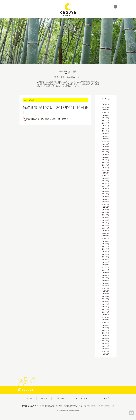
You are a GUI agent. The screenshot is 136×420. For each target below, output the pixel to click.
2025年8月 (105, 118)
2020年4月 (105, 283)
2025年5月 (105, 126)
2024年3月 (105, 162)
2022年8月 (105, 212)
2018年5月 (105, 336)
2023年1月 (105, 199)
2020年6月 (105, 278)
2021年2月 (105, 259)
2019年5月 (105, 304)
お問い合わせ (61, 398)
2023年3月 (105, 194)
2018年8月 (105, 328)
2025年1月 (105, 136)
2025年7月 (105, 120)
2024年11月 (106, 141)
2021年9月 (105, 241)
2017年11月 (106, 351)
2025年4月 (105, 128)
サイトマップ (104, 398)
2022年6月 (105, 217)
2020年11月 (106, 265)
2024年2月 (105, 165)
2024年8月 (105, 149)
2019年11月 (106, 288)
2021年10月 (106, 238)
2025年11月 (106, 110)
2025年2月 (105, 133)
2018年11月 (106, 320)
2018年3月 (105, 341)
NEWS (29, 398)
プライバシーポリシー (82, 398)
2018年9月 (105, 325)
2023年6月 (105, 186)
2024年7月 (105, 152)
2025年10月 (106, 112)
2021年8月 (105, 244)
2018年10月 (106, 322)
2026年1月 (105, 105)
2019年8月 (105, 296)
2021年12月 (106, 233)
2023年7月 (105, 183)
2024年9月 (105, 147)
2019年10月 (106, 291)
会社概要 (44, 398)
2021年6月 (105, 249)
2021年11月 (106, 236)
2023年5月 (105, 189)
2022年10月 (106, 207)
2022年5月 (105, 220)
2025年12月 (106, 107)
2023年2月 (105, 196)
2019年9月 (105, 294)
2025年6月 (105, 123)
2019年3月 (105, 309)
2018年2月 (105, 343)
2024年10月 (106, 144)
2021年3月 (105, 257)
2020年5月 (105, 280)
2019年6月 (105, 301)
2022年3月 (105, 225)
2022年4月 (105, 223)
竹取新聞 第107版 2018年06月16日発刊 (48, 119)
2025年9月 (105, 115)
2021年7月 (105, 246)
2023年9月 (105, 178)
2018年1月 (105, 346)
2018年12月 (106, 317)
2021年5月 (105, 252)
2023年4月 (105, 191)
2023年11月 (106, 173)
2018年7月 (105, 330)
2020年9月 (105, 270)
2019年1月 (105, 314)
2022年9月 (105, 210)
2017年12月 (106, 349)
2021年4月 (105, 254)
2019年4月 (105, 307)
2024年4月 (105, 160)
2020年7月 (105, 275)
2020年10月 (106, 267)
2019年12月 (106, 286)
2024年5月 (105, 157)
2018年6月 (105, 333)
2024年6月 (105, 154)
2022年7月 (105, 215)
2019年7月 (105, 299)
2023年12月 (106, 170)
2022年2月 (105, 228)
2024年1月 (105, 168)
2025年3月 (105, 131)
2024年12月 (106, 139)
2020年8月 (105, 273)
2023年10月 (106, 175)
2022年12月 (106, 202)
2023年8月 (105, 181)
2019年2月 (105, 312)
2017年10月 (106, 354)
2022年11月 (106, 204)
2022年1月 (105, 231)
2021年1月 (105, 262)
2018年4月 (105, 338)
